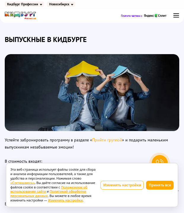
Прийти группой (107, 140)
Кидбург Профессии (22, 4)
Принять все (160, 185)
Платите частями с (144, 15)
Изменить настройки (122, 185)
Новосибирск (59, 4)
